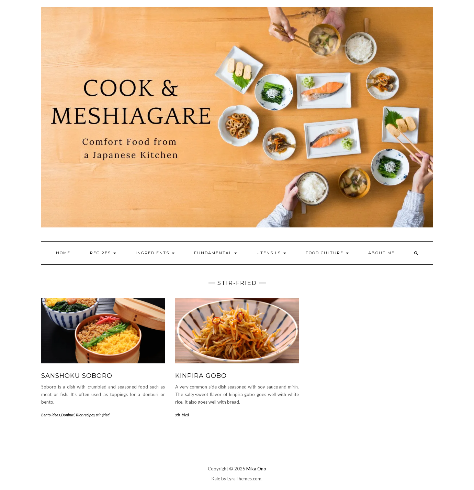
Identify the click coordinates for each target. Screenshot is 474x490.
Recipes (103, 253)
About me (381, 253)
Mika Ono (256, 468)
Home (63, 253)
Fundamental (215, 253)
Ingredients (155, 253)
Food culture (327, 253)
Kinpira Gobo (201, 376)
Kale (216, 478)
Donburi (68, 415)
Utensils (271, 253)
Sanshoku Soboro (76, 376)
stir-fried (103, 415)
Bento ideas (50, 415)
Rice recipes (85, 415)
